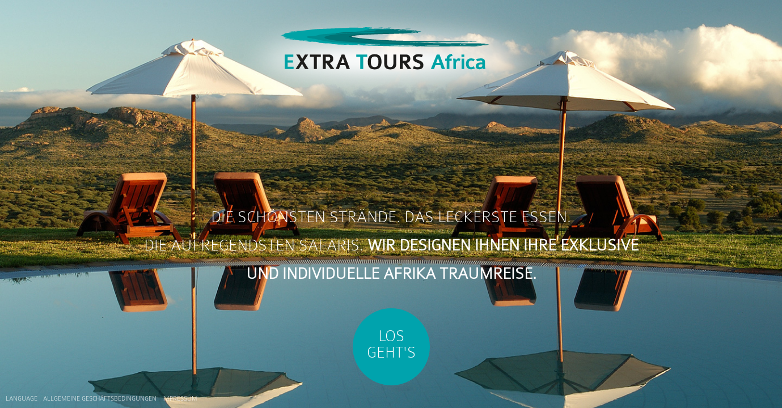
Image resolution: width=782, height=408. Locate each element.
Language (21, 398)
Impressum (179, 398)
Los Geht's (391, 344)
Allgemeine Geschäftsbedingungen (100, 398)
